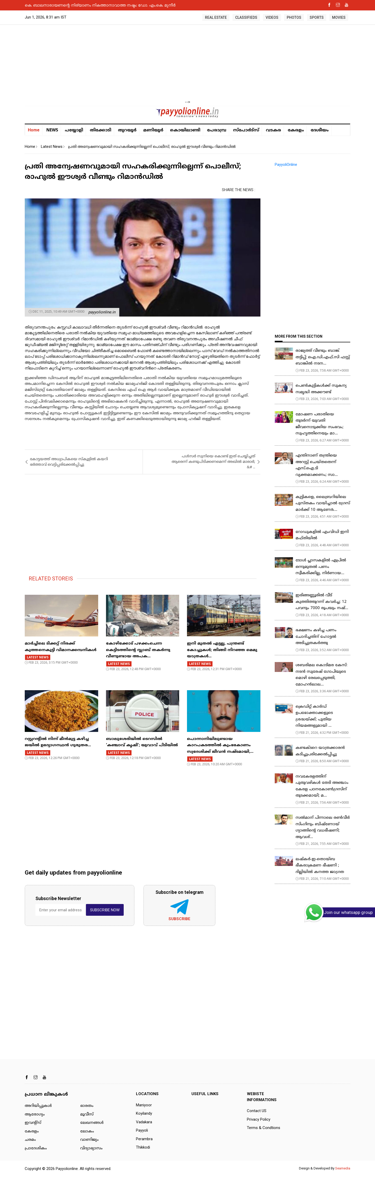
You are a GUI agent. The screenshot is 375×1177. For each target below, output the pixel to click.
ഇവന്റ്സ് (33, 1122)
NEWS (52, 130)
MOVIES (339, 17)
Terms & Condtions (263, 1127)
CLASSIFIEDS (246, 17)
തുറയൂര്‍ (127, 130)
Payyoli (142, 1130)
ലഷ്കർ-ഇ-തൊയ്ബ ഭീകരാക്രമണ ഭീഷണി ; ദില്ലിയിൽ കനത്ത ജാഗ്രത (320, 866)
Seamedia (342, 1168)
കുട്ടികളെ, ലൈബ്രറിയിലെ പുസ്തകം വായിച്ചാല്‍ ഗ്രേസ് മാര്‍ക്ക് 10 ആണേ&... (323, 503)
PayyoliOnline (286, 164)
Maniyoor (144, 1105)
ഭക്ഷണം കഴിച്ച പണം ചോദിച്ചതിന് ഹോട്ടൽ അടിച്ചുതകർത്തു (316, 637)
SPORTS (317, 17)
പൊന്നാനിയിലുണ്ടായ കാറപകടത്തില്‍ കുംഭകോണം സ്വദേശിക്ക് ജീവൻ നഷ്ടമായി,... (220, 745)
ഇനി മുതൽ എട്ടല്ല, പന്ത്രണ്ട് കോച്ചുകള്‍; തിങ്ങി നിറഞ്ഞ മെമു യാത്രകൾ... (222, 650)
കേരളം (296, 130)
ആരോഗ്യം (35, 1114)
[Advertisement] (187, 62)
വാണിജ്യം (89, 1139)
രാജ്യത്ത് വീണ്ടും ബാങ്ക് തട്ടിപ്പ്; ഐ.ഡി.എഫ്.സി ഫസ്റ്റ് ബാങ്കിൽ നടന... (323, 357)
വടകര (273, 130)
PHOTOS (294, 17)
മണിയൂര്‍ (153, 130)
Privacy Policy (258, 1119)
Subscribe (179, 919)
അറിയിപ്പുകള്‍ (38, 1105)
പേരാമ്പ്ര (216, 130)
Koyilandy (144, 1113)
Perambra (144, 1139)
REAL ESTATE (216, 17)
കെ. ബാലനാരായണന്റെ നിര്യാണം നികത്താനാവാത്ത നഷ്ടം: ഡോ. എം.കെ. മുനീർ (100, 5)
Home (34, 130)
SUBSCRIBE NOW (105, 910)
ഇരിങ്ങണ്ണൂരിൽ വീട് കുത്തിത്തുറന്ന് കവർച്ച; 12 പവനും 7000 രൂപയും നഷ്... (322, 602)
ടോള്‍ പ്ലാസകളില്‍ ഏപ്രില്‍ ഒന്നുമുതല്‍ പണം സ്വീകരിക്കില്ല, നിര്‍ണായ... (321, 567)
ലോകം (87, 1131)
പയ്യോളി (74, 130)
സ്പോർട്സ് (246, 130)
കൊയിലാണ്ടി (185, 130)
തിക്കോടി (100, 130)
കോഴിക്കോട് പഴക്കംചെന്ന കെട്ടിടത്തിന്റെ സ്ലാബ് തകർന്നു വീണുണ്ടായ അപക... (138, 650)
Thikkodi (143, 1147)
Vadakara (144, 1122)
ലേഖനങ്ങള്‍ (92, 1122)
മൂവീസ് (86, 1114)
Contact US (256, 1110)
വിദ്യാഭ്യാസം (91, 1148)
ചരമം (30, 1139)
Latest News (52, 146)
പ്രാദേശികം (36, 1148)
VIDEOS (272, 17)
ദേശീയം (320, 130)
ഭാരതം (86, 1105)
